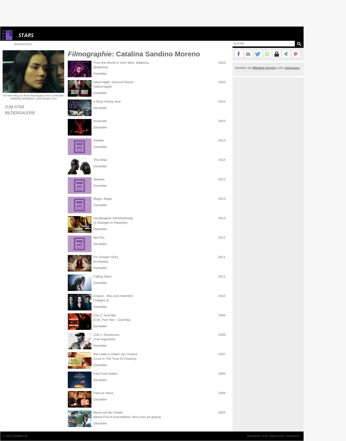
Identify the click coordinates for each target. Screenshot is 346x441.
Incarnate (100, 121)
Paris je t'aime (103, 393)
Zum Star (14, 107)
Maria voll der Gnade (108, 412)
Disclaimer (253, 436)
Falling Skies (102, 276)
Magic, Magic (102, 198)
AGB (265, 436)
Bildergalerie (20, 113)
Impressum (293, 436)
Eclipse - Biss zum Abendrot (113, 296)
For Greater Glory (105, 257)
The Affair (100, 160)
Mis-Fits (99, 237)
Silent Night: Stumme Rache (113, 82)
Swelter (98, 140)
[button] (239, 54)
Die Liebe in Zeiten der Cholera (115, 354)
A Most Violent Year (107, 101)
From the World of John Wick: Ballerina (121, 62)
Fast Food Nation (105, 373)
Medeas (99, 179)
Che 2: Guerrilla (104, 315)
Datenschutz (277, 436)
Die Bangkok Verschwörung (112, 218)
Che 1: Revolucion (106, 334)
